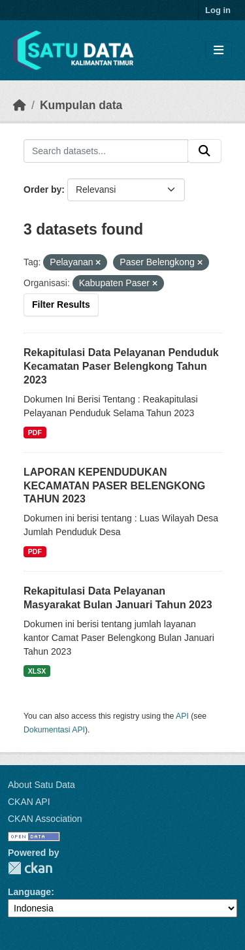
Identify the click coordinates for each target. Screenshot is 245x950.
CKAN (30, 868)
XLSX (37, 671)
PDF (35, 432)
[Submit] (204, 151)
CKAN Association (45, 818)
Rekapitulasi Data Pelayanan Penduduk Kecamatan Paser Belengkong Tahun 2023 (121, 366)
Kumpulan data (81, 105)
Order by (42, 189)
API (182, 716)
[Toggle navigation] (218, 50)
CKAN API (29, 801)
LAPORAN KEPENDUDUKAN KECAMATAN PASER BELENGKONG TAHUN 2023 (114, 486)
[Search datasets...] (106, 151)
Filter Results (61, 304)
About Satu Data (41, 784)
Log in (218, 10)
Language (29, 892)
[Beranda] (19, 105)
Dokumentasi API (54, 729)
